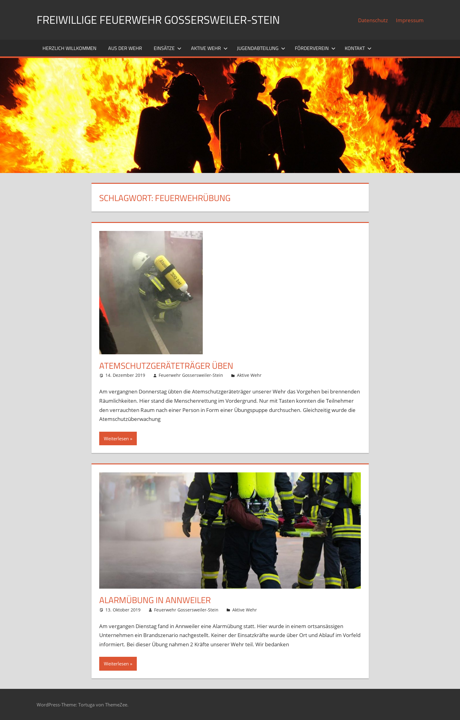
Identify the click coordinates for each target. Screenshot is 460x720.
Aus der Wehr (125, 48)
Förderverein (315, 48)
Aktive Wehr (209, 48)
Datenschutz (373, 20)
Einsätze (167, 48)
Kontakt (358, 48)
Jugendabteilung (261, 48)
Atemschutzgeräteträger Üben (166, 365)
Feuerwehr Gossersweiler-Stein (191, 375)
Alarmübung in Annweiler (155, 600)
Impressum (410, 20)
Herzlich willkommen (69, 48)
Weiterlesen (116, 438)
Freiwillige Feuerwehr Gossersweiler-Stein (158, 19)
